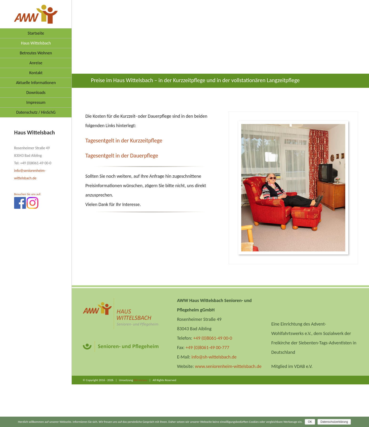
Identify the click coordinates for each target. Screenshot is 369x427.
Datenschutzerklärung (334, 421)
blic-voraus (140, 380)
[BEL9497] (293, 187)
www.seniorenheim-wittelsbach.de (228, 366)
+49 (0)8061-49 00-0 (212, 338)
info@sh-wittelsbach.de (214, 357)
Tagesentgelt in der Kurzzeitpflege (123, 140)
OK (310, 421)
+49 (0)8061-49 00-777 (207, 347)
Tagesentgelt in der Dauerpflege (121, 155)
